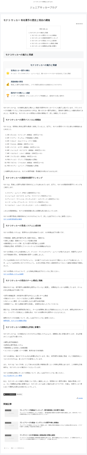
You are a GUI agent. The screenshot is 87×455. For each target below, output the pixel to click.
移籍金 (19, 395)
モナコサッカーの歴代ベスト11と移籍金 (44, 35)
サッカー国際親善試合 (10, 395)
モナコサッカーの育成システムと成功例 (44, 41)
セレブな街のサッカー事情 (12, 376)
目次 (41, 29)
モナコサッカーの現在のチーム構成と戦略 (45, 44)
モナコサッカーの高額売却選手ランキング (45, 38)
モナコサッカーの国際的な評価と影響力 (44, 46)
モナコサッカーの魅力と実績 (39, 33)
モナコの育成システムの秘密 (13, 275)
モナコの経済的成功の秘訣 (12, 220)
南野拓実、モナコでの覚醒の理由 (15, 321)
